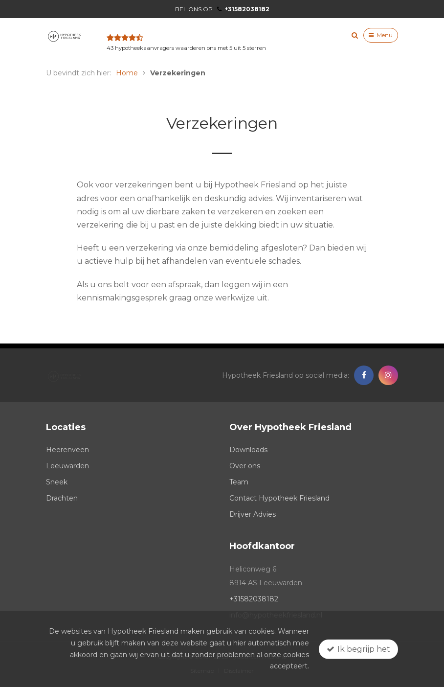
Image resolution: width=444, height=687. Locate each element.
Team (238, 482)
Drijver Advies (252, 514)
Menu (381, 35)
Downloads (248, 449)
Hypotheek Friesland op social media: (285, 375)
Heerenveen (67, 449)
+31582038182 (243, 9)
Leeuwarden (67, 465)
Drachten (62, 498)
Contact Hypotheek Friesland (279, 498)
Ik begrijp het (358, 648)
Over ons (244, 465)
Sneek (56, 482)
